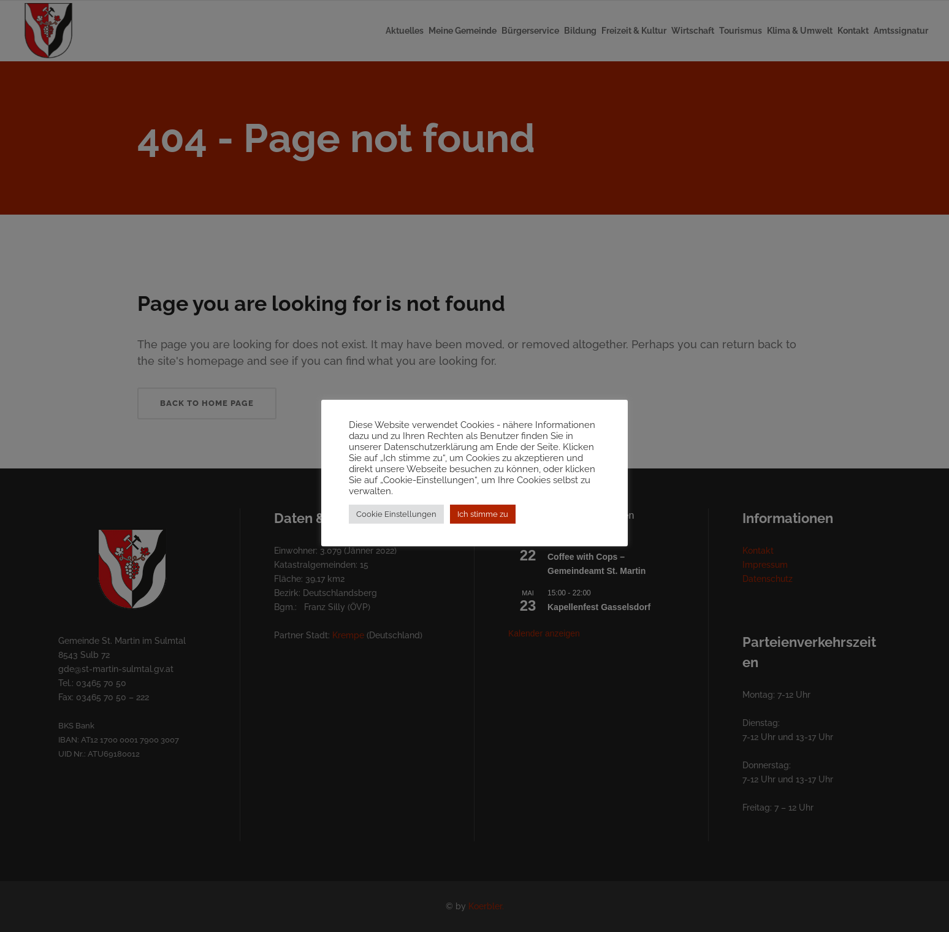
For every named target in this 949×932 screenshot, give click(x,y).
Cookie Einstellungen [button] (396, 514)
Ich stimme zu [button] (482, 514)
